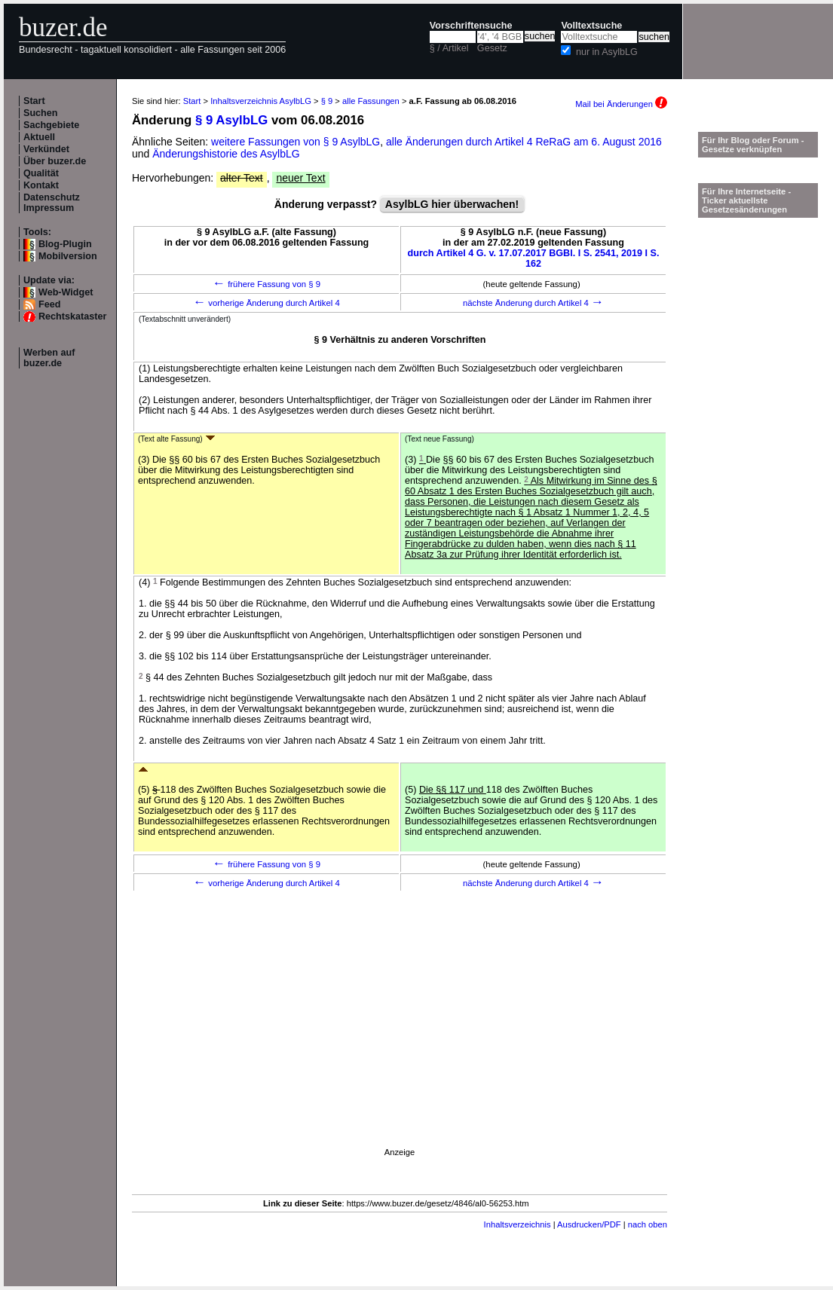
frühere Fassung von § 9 (266, 284)
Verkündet (46, 149)
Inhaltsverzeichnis (517, 1224)
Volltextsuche (591, 25)
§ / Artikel (449, 48)
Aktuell (39, 137)
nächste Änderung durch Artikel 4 (533, 302)
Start (34, 101)
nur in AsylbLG (607, 52)
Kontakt (41, 185)
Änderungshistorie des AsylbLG (225, 154)
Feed (49, 304)
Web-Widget (65, 292)
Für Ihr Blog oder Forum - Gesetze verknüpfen (753, 145)
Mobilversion (67, 256)
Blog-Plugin (65, 244)
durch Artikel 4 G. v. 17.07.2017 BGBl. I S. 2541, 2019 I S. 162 (534, 258)
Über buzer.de (54, 161)
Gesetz (492, 48)
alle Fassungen (371, 100)
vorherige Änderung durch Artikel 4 (266, 302)
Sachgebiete (51, 125)
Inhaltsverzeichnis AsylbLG (260, 100)
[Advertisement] (399, 1039)
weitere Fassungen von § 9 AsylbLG (295, 142)
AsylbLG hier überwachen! (452, 204)
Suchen (40, 113)
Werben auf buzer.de (49, 357)
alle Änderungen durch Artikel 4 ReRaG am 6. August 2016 (524, 142)
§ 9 (327, 100)
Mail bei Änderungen (621, 104)
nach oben (647, 1224)
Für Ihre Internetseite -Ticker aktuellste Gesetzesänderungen (746, 200)
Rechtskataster (72, 316)
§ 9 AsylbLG (231, 120)
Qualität (41, 173)
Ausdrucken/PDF (589, 1224)
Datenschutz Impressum (51, 202)
